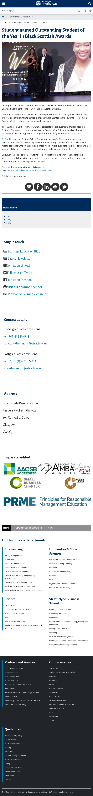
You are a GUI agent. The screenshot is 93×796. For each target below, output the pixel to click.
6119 (33, 361)
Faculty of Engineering (14, 555)
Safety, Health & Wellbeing (15, 704)
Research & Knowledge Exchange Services (22, 692)
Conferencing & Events (14, 668)
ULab (51, 713)
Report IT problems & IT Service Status (64, 704)
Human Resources (12, 680)
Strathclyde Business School (21, 17)
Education (53, 568)
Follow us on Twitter (20, 273)
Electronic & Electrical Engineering (18, 582)
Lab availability (55, 696)
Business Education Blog (24, 251)
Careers (8, 780)
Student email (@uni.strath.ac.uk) (62, 672)
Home (5, 23)
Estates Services (11, 672)
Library (7, 764)
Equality (8, 748)
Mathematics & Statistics (14, 613)
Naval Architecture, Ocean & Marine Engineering (24, 590)
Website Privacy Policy (13, 736)
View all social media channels (28, 294)
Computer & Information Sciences (18, 609)
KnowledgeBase (56, 688)
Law (51, 580)
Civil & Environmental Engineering (18, 571)
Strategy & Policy (11, 696)
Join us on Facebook (20, 280)
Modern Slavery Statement (15, 756)
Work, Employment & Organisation (63, 645)
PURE (51, 684)
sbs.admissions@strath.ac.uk (23, 368)
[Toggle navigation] (3, 3)
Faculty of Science (12, 605)
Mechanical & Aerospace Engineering (20, 586)
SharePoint (53, 717)
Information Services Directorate (18, 684)
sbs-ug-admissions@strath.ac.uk (25, 343)
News (44, 23)
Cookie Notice (10, 740)
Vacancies (9, 752)
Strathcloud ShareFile (13, 772)
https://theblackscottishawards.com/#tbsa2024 (29, 170)
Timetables (53, 692)
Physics (8, 617)
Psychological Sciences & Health (62, 584)
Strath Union (9, 776)
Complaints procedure (14, 767)
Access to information (13, 760)
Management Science (58, 629)
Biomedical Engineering (14, 563)
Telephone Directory (57, 700)
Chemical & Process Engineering (18, 567)
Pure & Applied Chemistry (15, 621)
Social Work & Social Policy (59, 588)
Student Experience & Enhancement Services (23, 700)
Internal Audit (10, 688)
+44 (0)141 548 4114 (16, 336)
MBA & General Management (61, 637)
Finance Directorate (13, 676)
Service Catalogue (56, 708)
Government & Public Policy (60, 572)
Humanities (53, 576)
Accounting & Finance (57, 614)
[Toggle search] (89, 3)
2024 (8, 223)
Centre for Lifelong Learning (60, 564)
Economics (53, 618)
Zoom (51, 721)
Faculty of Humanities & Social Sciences (64, 560)
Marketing (53, 633)
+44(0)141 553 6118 (15, 361)
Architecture (9, 559)
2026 (8, 216)
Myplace (52, 676)
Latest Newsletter (20, 258)
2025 (8, 219)
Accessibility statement (14, 744)
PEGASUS (53, 680)
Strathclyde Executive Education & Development (68, 641)
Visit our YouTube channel (24, 287)
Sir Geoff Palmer (9, 139)
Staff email (53, 668)
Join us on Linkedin (19, 265)
